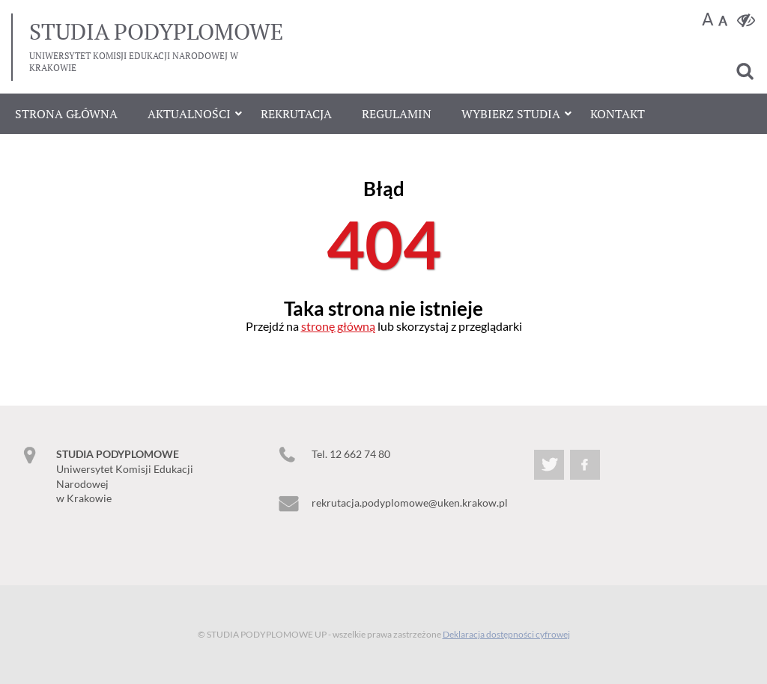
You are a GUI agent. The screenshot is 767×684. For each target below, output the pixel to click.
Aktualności (189, 114)
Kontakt (617, 114)
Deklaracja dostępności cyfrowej (506, 634)
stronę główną (338, 326)
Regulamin (396, 114)
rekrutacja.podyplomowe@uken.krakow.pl (410, 502)
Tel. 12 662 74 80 (351, 454)
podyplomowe (156, 31)
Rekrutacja (296, 114)
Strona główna (66, 114)
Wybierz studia (510, 114)
